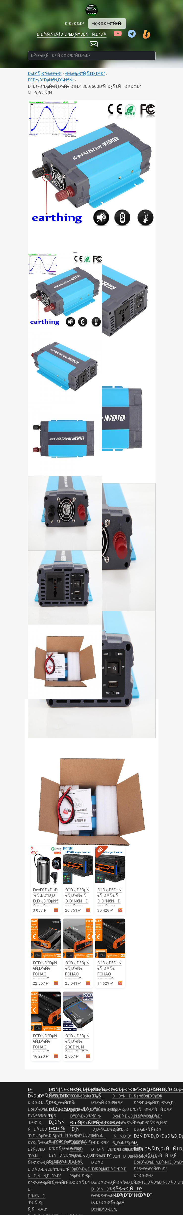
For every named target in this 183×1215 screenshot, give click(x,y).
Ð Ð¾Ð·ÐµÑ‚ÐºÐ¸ (42, 1102)
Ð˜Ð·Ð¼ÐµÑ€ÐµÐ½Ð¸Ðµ (155, 1103)
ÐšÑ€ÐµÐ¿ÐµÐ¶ (148, 1096)
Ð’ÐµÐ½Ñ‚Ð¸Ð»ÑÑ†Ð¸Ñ (157, 1155)
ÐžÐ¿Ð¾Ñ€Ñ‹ (61, 1103)
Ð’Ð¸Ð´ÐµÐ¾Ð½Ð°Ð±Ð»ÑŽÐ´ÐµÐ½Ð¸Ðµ (89, 1169)
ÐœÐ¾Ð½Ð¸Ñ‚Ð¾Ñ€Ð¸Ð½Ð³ (116, 1182)
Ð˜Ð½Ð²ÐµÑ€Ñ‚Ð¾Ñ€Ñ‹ (51, 79)
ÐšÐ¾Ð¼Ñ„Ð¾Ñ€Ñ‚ (66, 1162)
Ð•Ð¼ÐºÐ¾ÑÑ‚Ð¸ (107, 1196)
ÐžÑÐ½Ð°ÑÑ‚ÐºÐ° (153, 1109)
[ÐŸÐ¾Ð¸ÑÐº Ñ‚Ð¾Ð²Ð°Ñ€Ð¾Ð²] (92, 55)
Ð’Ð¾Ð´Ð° (101, 1156)
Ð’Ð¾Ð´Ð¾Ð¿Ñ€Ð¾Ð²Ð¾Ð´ (109, 1169)
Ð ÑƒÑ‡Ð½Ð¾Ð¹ (148, 1116)
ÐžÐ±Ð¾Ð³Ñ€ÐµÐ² (107, 1202)
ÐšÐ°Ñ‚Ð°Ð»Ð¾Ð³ (45, 73)
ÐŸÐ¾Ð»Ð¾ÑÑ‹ (85, 1116)
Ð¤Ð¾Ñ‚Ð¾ (80, 1182)
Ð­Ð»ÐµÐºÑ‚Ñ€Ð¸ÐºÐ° (85, 73)
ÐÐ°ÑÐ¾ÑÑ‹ (106, 1189)
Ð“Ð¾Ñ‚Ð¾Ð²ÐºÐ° (65, 1148)
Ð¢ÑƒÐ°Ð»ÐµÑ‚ (104, 1209)
